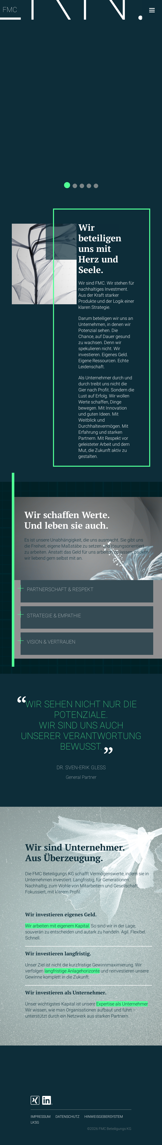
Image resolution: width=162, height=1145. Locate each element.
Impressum (40, 1117)
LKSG (35, 1122)
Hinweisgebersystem (103, 1117)
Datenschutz (67, 1117)
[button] (67, 185)
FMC (10, 10)
